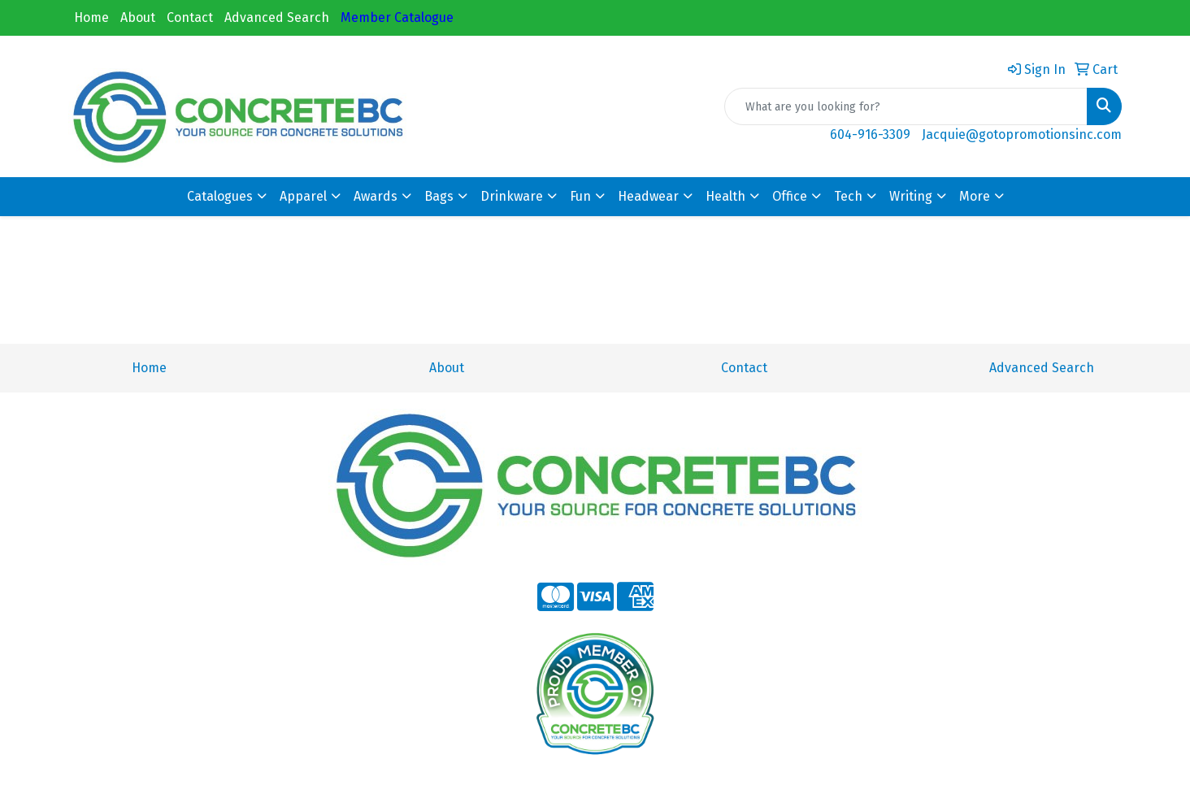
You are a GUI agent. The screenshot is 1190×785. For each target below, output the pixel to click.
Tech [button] (848, 196)
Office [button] (789, 196)
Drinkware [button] (511, 196)
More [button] (974, 196)
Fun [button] (580, 196)
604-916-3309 (870, 134)
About (137, 17)
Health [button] (725, 196)
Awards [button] (375, 196)
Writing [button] (910, 196)
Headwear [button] (648, 196)
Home (91, 17)
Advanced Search (276, 17)
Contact (190, 17)
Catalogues (220, 196)
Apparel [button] (303, 196)
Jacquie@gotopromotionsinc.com (1022, 134)
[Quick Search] (906, 106)
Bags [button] (439, 196)
